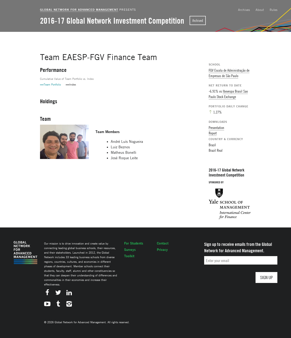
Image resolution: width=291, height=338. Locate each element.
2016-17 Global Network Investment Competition (112, 21)
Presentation (216, 127)
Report (213, 133)
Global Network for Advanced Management (79, 9)
